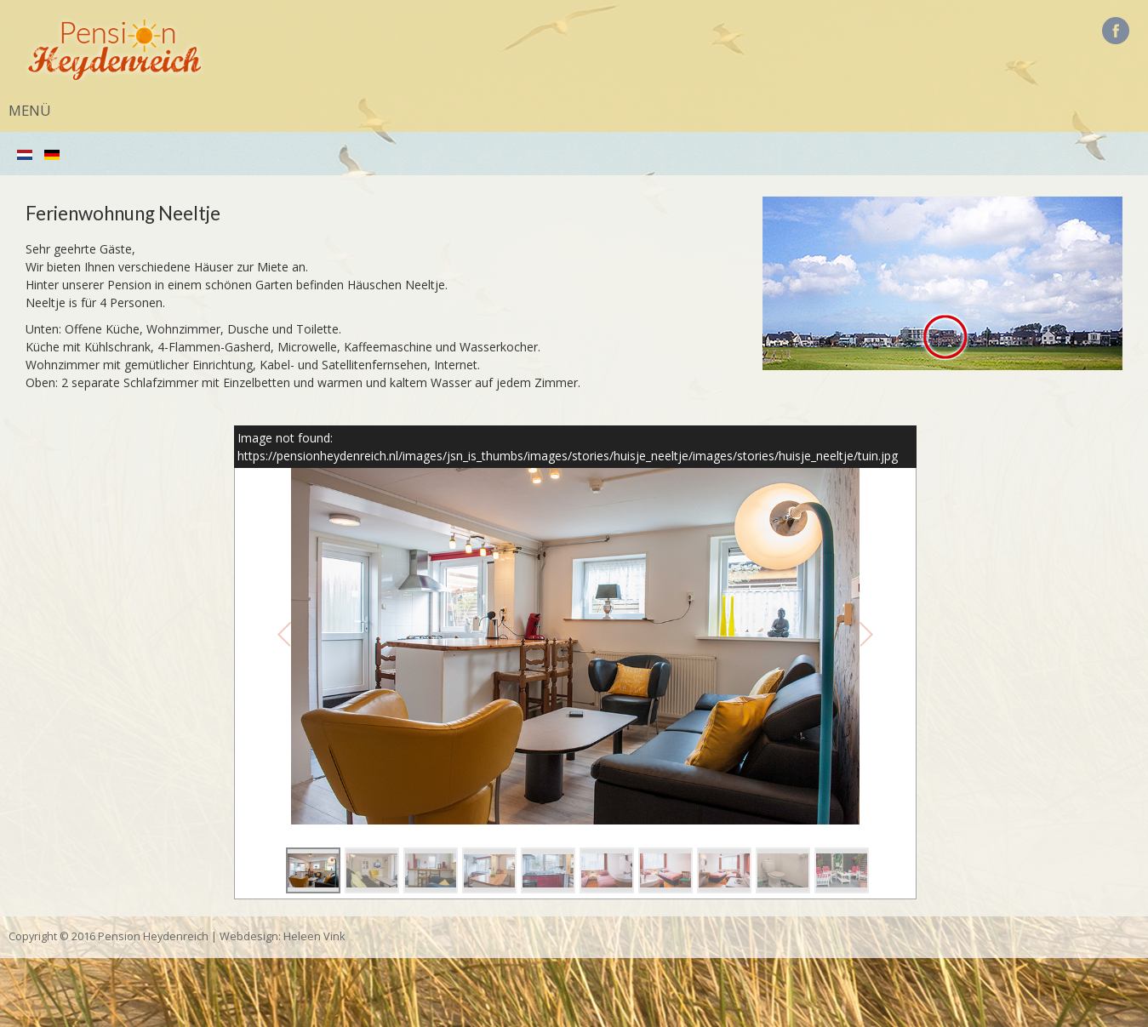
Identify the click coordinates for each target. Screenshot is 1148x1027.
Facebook (1115, 30)
